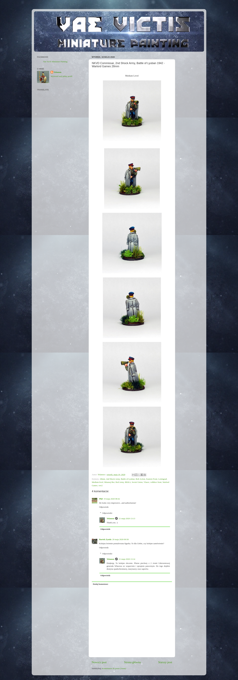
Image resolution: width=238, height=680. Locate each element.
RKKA (128, 482)
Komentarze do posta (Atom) (114, 668)
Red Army (120, 482)
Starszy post (165, 662)
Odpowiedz (104, 507)
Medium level (97, 482)
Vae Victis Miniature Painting (55, 61)
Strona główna (132, 662)
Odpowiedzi (107, 513)
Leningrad (162, 479)
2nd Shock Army (113, 479)
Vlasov (146, 482)
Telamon (110, 518)
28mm (102, 479)
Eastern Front (151, 479)
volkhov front (156, 482)
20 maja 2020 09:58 (120, 539)
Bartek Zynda (105, 539)
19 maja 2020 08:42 (112, 499)
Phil (101, 499)
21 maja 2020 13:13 (127, 518)
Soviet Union (137, 482)
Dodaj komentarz (100, 584)
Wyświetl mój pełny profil (61, 76)
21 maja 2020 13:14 (127, 559)
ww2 (100, 485)
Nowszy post (99, 662)
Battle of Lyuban (128, 479)
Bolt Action (140, 479)
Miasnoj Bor (109, 482)
